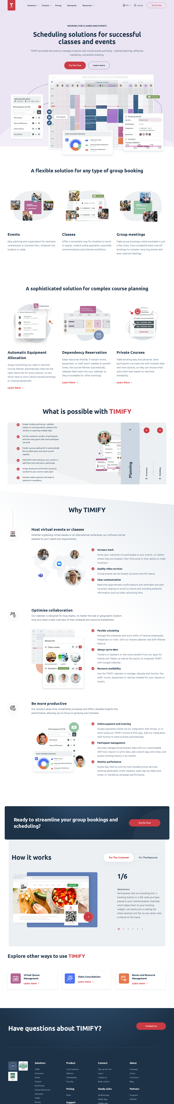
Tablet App (102, 1099)
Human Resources (42, 1090)
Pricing (58, 5)
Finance (38, 1081)
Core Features (72, 1069)
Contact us (151, 1026)
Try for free (157, 5)
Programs (134, 1095)
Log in (100, 1073)
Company (134, 1069)
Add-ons (69, 1073)
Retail (37, 1077)
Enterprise (71, 5)
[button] (88, 917)
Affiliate (133, 1099)
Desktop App (103, 1095)
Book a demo (103, 1081)
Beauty (38, 1102)
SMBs (37, 1069)
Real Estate (39, 1086)
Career (132, 1073)
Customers (134, 1077)
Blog (132, 1081)
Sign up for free (105, 1069)
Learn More (14, 387)
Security (69, 1081)
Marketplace (71, 1077)
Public (37, 1098)
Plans (68, 1095)
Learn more (99, 65)
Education (39, 1094)
